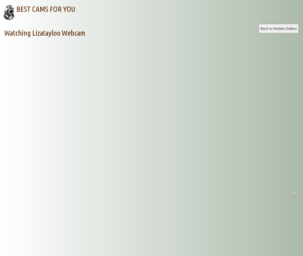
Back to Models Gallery (278, 28)
